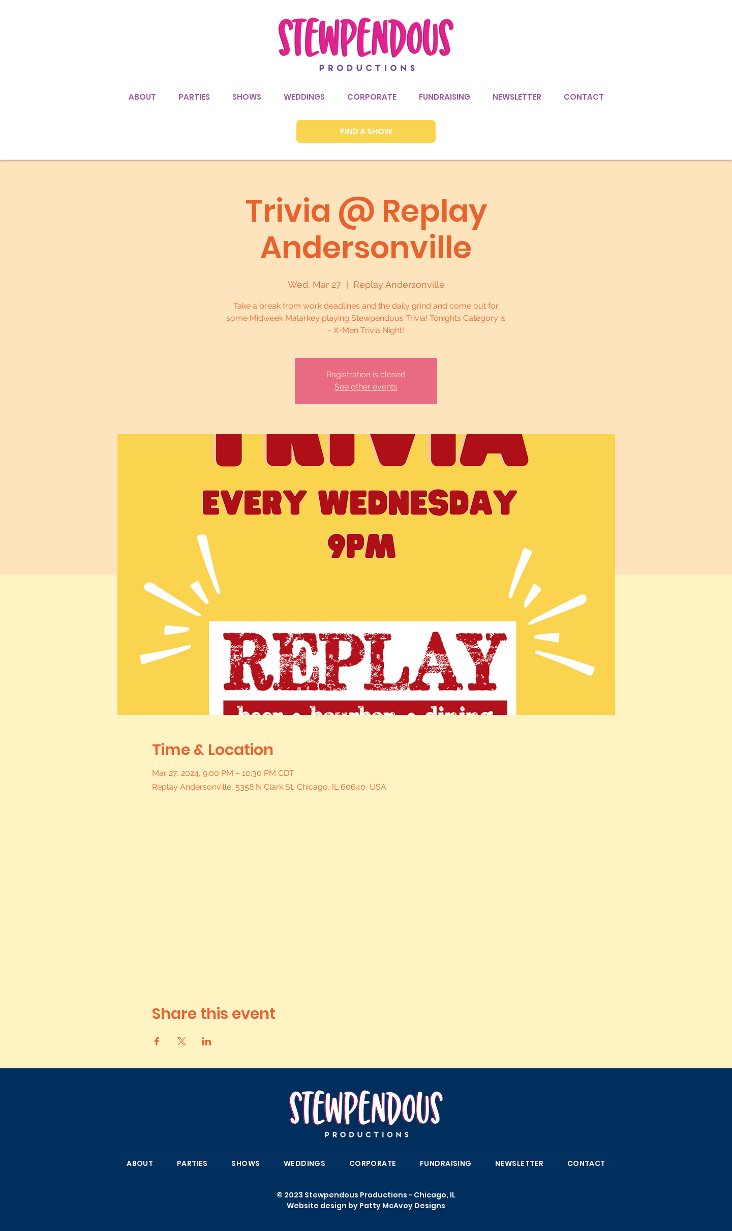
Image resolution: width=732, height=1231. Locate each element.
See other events (366, 387)
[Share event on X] (182, 1041)
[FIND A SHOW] (366, 131)
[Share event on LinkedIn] (206, 1041)
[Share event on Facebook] (157, 1041)
